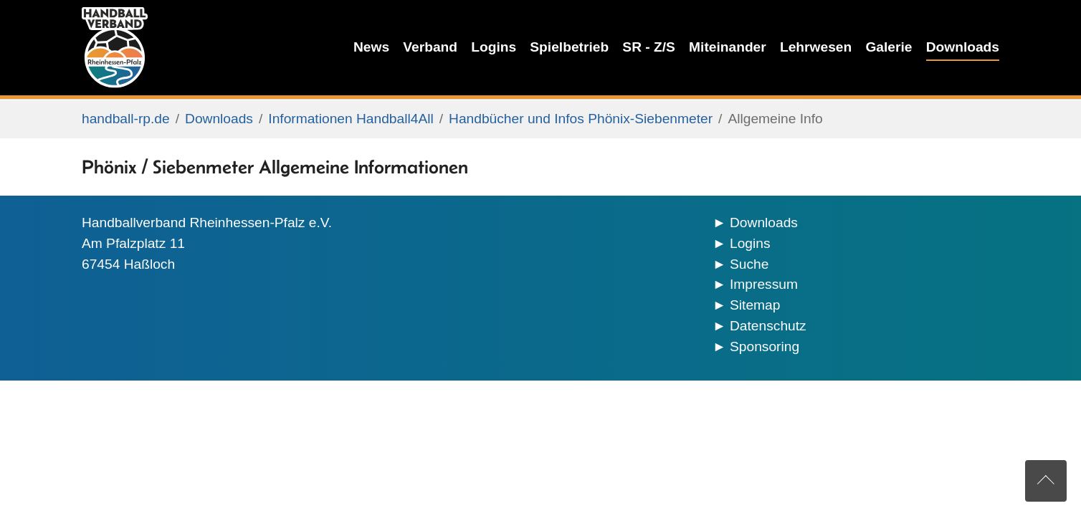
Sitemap (755, 304)
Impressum (764, 284)
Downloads (764, 222)
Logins (750, 243)
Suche (749, 264)
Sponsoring (764, 346)
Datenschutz (768, 325)
